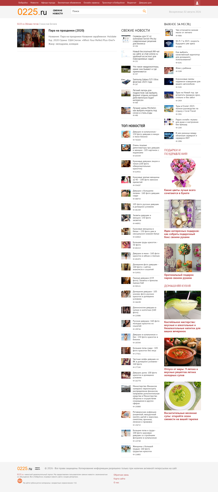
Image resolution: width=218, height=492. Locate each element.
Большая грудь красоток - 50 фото (145, 243)
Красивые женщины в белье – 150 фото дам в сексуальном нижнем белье (146, 231)
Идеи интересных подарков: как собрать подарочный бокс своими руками (181, 234)
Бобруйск (23, 3)
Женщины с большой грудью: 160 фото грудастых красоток (143, 449)
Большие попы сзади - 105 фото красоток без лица (145, 349)
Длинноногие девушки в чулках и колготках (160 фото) (144, 310)
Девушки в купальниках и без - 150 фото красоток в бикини (145, 337)
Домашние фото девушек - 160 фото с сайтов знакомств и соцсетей (145, 267)
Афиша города (48, 3)
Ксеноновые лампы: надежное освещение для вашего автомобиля (188, 81)
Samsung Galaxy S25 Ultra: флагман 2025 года (146, 81)
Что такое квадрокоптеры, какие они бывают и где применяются (146, 69)
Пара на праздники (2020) (66, 31)
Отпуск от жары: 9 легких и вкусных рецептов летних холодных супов (181, 372)
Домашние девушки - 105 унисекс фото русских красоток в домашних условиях (145, 295)
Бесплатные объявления (69, 3)
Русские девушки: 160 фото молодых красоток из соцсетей (146, 323)
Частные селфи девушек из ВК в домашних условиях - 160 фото (146, 362)
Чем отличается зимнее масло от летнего (187, 31)
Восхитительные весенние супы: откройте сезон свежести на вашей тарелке (181, 416)
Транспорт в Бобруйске (113, 3)
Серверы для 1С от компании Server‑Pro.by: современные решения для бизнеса (145, 40)
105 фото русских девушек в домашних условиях (146, 205)
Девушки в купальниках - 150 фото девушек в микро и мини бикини (146, 134)
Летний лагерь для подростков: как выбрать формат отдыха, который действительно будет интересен (145, 95)
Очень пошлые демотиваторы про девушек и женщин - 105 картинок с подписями (146, 149)
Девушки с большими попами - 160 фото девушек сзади (146, 193)
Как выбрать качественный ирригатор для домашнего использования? (188, 56)
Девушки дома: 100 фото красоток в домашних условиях (145, 375)
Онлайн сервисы (91, 3)
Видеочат (131, 3)
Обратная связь (121, 475)
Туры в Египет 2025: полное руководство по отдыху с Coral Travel (187, 108)
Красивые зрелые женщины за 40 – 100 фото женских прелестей (146, 180)
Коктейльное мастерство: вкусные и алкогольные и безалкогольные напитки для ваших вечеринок (182, 327)
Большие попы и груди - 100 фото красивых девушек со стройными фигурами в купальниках (145, 434)
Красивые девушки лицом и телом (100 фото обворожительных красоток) (146, 165)
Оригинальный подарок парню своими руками (179, 276)
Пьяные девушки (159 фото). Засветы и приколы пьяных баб (145, 280)
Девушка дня (145, 3)
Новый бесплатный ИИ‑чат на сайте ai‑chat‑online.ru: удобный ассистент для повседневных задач (146, 55)
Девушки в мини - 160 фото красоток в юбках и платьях (146, 254)
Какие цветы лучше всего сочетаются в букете (180, 192)
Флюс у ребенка (183, 68)
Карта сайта (119, 479)
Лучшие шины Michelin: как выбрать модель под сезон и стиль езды (145, 111)
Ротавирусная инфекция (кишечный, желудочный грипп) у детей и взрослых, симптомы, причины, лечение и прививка (145, 417)
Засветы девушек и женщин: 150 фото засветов (142, 218)
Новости (34, 3)
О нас (116, 482)
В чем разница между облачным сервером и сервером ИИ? (186, 136)
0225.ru (20, 475)
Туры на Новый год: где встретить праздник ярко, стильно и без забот (188, 95)
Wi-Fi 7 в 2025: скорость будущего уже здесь (187, 42)
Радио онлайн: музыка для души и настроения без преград (187, 122)
